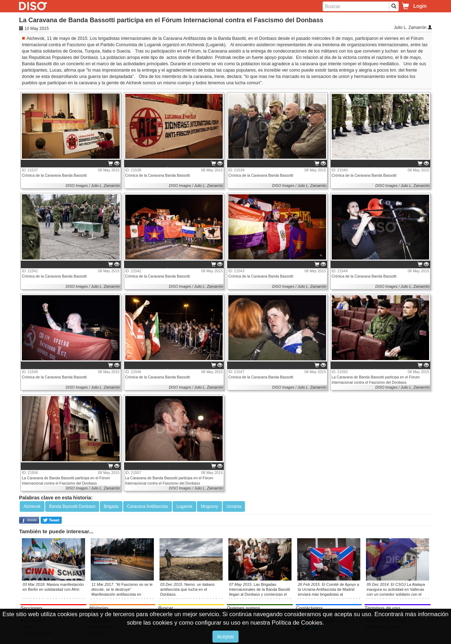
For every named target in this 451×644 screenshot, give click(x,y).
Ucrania (234, 506)
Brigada (111, 506)
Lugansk (184, 506)
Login (420, 6)
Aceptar (225, 636)
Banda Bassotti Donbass (72, 506)
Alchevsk (32, 506)
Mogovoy (209, 506)
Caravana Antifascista (147, 506)
